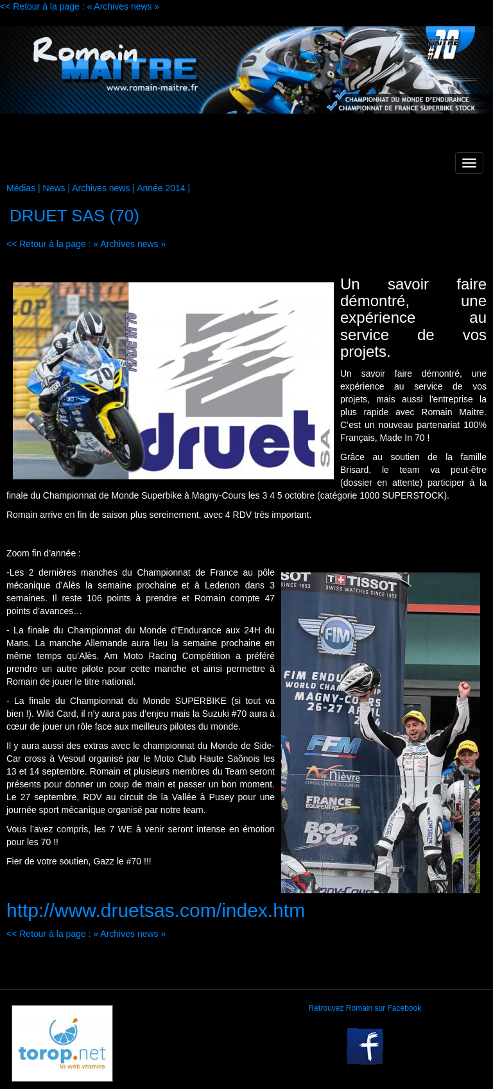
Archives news (101, 188)
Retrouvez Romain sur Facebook (365, 1008)
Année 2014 (161, 188)
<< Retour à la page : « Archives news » (79, 6)
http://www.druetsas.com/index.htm (155, 910)
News (54, 188)
